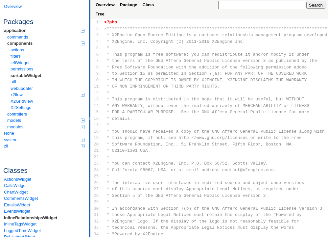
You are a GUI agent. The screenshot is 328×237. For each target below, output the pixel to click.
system (44, 139)
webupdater (22, 88)
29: (97, 202)
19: (97, 138)
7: (97, 61)
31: (97, 215)
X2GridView (22, 101)
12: (97, 93)
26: (97, 183)
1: (97, 22)
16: (97, 118)
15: (97, 112)
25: (97, 176)
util (13, 81)
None (9, 133)
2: (97, 29)
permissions (22, 68)
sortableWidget (26, 75)
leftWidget (20, 62)
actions (17, 49)
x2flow (48, 94)
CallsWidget (15, 185)
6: (97, 54)
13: (97, 99)
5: (97, 48)
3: (97, 35)
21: (97, 150)
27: (97, 189)
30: (97, 208)
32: (97, 221)
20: (97, 144)
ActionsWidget (17, 179)
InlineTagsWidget (20, 224)
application (44, 30)
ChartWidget (16, 192)
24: (97, 170)
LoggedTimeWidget (22, 230)
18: (97, 131)
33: (97, 227)
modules (46, 126)
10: (97, 80)
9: (97, 73)
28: (97, 195)
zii (44, 146)
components (46, 43)
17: (97, 125)
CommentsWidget (21, 198)
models (46, 120)
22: (97, 157)
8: (97, 67)
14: (97, 106)
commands (17, 37)
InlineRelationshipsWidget (30, 217)
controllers (17, 114)
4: (97, 41)
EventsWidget (17, 211)
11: (97, 86)
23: (97, 163)
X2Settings (21, 107)
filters (16, 56)
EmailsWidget (17, 204)
